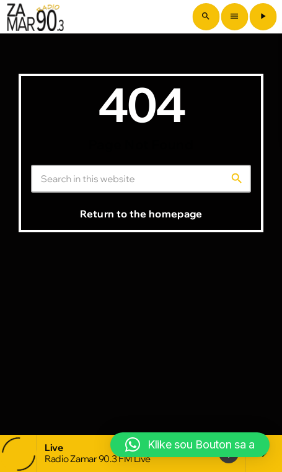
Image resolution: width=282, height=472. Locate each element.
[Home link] (35, 16)
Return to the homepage (141, 214)
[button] (190, 444)
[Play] (262, 16)
